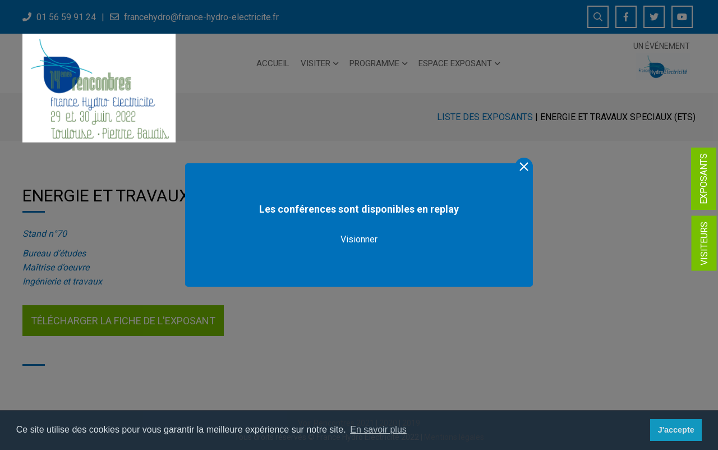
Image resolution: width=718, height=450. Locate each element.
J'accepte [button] (676, 429)
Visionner (359, 239)
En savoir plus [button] (378, 429)
